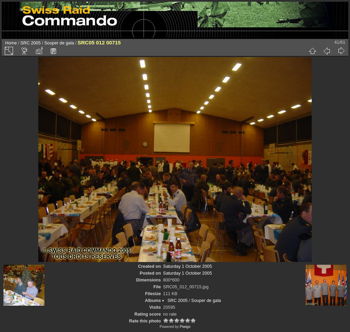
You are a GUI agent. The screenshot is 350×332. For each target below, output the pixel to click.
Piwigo (185, 326)
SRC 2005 (31, 42)
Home (11, 42)
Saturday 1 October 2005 (187, 266)
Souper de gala (59, 42)
